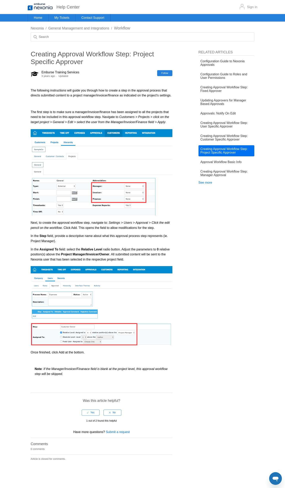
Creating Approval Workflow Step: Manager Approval (224, 173)
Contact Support (92, 17)
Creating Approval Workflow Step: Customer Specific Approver (224, 137)
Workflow (122, 28)
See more (205, 182)
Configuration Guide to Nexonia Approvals (222, 62)
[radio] (91, 412)
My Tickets (61, 17)
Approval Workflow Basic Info (221, 162)
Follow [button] (164, 73)
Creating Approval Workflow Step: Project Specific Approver (224, 150)
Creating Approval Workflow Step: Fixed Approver (224, 89)
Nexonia (37, 28)
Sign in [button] (252, 7)
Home (38, 17)
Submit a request (118, 432)
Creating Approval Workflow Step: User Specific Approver (224, 124)
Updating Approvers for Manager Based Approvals (223, 102)
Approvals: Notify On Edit (218, 113)
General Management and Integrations (78, 28)
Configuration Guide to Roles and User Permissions (223, 76)
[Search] (142, 36)
